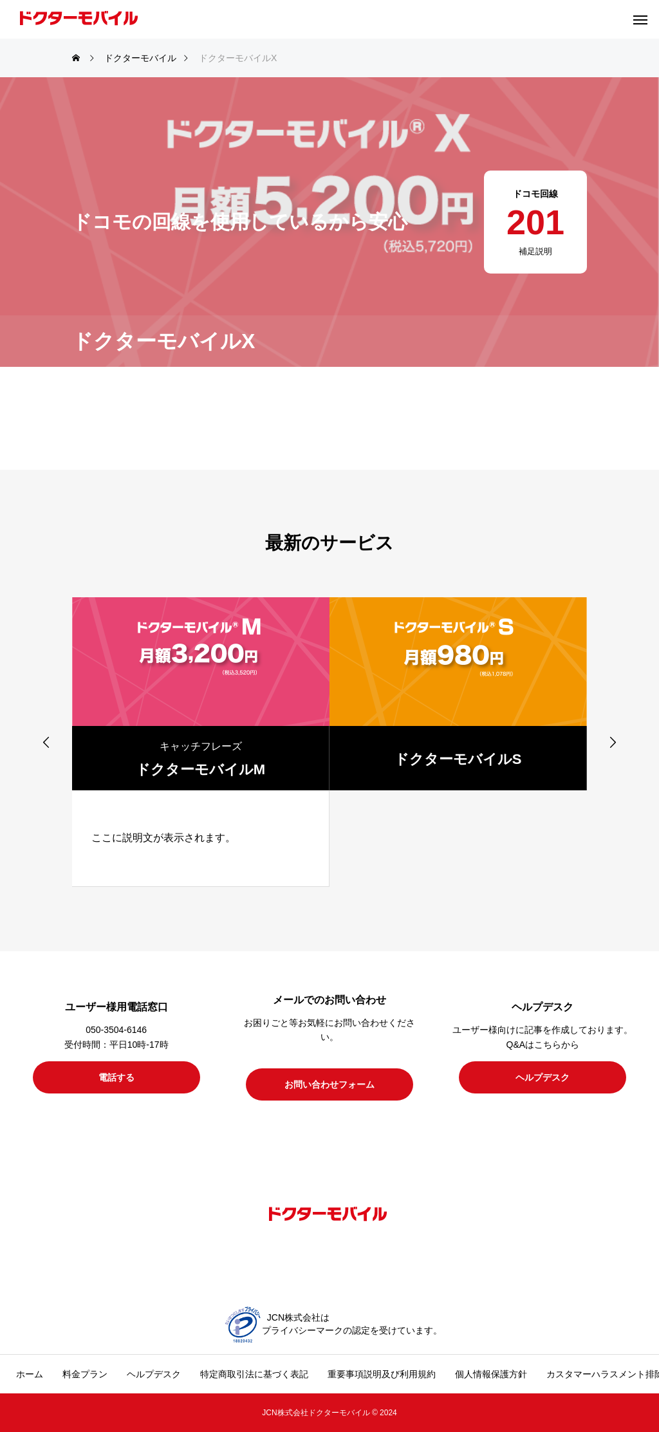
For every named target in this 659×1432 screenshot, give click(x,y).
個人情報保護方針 (491, 1374)
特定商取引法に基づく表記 (254, 1374)
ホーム (29, 1374)
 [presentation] (46, 742)
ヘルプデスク (154, 1374)
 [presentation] (612, 742)
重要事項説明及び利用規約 (382, 1374)
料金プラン (84, 1374)
